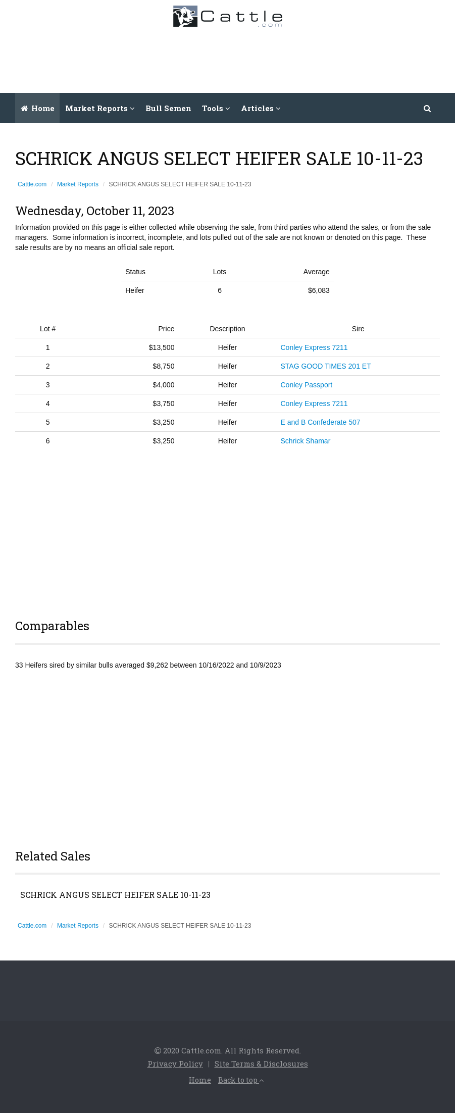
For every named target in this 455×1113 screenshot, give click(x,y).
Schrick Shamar (306, 441)
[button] (427, 108)
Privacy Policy (175, 1063)
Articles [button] (261, 108)
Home (38, 108)
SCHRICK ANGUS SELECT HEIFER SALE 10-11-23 (115, 895)
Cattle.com (32, 184)
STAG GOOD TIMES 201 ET (326, 366)
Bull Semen (168, 108)
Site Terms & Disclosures (261, 1063)
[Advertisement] (263, 57)
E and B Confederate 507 (321, 422)
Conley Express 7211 (314, 347)
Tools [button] (216, 108)
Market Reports (77, 184)
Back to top (241, 1080)
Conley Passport (307, 385)
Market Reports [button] (100, 108)
